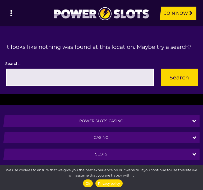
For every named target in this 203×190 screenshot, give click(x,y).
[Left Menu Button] (11, 13)
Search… (13, 63)
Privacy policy (109, 184)
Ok (88, 184)
